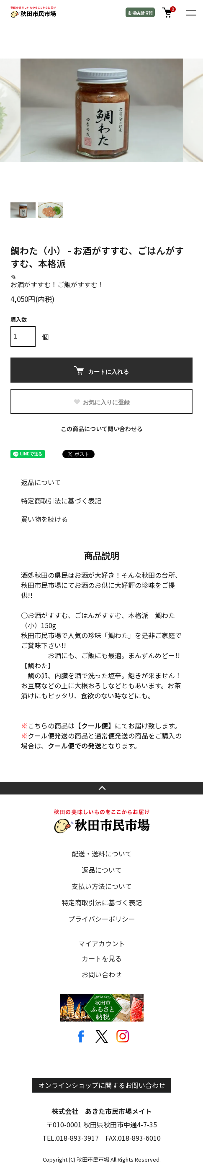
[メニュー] (190, 12)
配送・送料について (102, 853)
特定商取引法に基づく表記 (61, 501)
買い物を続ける (44, 519)
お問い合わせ (102, 974)
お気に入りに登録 (101, 402)
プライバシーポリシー (101, 919)
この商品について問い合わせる (102, 428)
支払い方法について (102, 886)
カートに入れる (101, 370)
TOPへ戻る (101, 788)
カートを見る (102, 958)
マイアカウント (101, 943)
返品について (41, 482)
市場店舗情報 (140, 13)
